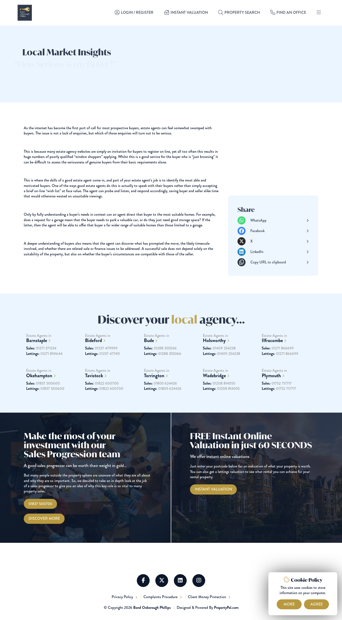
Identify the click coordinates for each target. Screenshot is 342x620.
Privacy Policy (123, 597)
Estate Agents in (53, 347)
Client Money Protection (207, 597)
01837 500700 (40, 503)
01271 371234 (41, 356)
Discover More (44, 518)
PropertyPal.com (226, 607)
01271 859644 (44, 362)
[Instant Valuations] (213, 489)
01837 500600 (43, 391)
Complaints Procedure (160, 597)
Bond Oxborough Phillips (152, 607)
